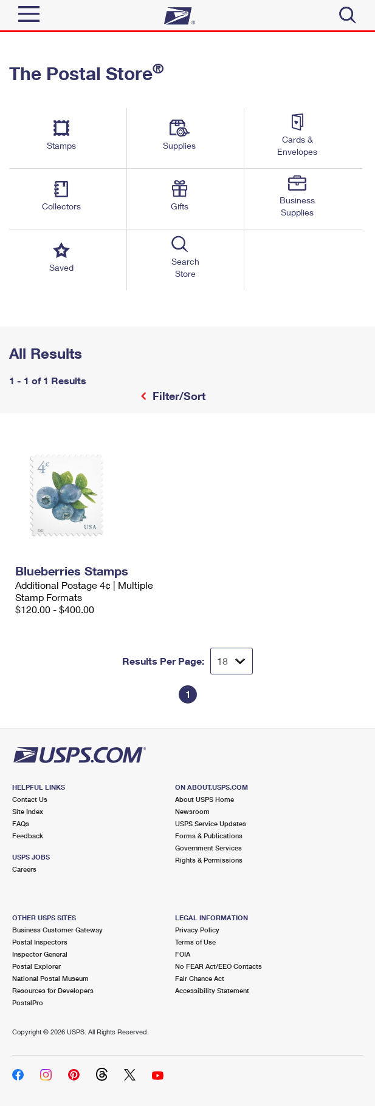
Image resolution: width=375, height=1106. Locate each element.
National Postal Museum (50, 978)
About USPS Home (204, 799)
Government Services (208, 848)
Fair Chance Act (199, 978)
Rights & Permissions (209, 860)
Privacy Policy (197, 930)
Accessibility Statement (212, 990)
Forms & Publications (209, 836)
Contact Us (29, 799)
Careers (24, 869)
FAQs (20, 823)
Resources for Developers (53, 990)
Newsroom (192, 811)
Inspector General (39, 954)
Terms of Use (195, 942)
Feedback (27, 836)
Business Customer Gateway (57, 930)
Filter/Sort (177, 395)
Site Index (27, 811)
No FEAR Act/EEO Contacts (218, 966)
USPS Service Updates (210, 823)
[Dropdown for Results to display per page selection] (231, 661)
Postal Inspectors (39, 942)
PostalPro (27, 1002)
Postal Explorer (36, 966)
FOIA (182, 954)
